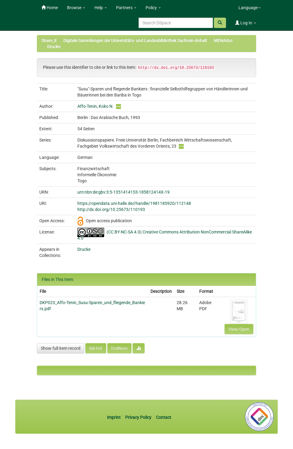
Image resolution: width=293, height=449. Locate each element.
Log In (245, 22)
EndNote (119, 348)
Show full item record (60, 348)
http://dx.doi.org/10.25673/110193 (111, 209)
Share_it (49, 40)
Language (249, 7)
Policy (153, 7)
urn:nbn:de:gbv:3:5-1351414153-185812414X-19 (123, 192)
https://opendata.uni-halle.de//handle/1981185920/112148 (134, 203)
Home (49, 7)
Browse (76, 7)
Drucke (53, 46)
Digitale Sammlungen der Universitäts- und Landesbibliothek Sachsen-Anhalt (135, 40)
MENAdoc (223, 40)
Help (100, 7)
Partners (126, 7)
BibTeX (95, 348)
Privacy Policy (138, 417)
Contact (163, 417)
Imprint (114, 417)
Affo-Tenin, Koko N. (95, 106)
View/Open (238, 329)
